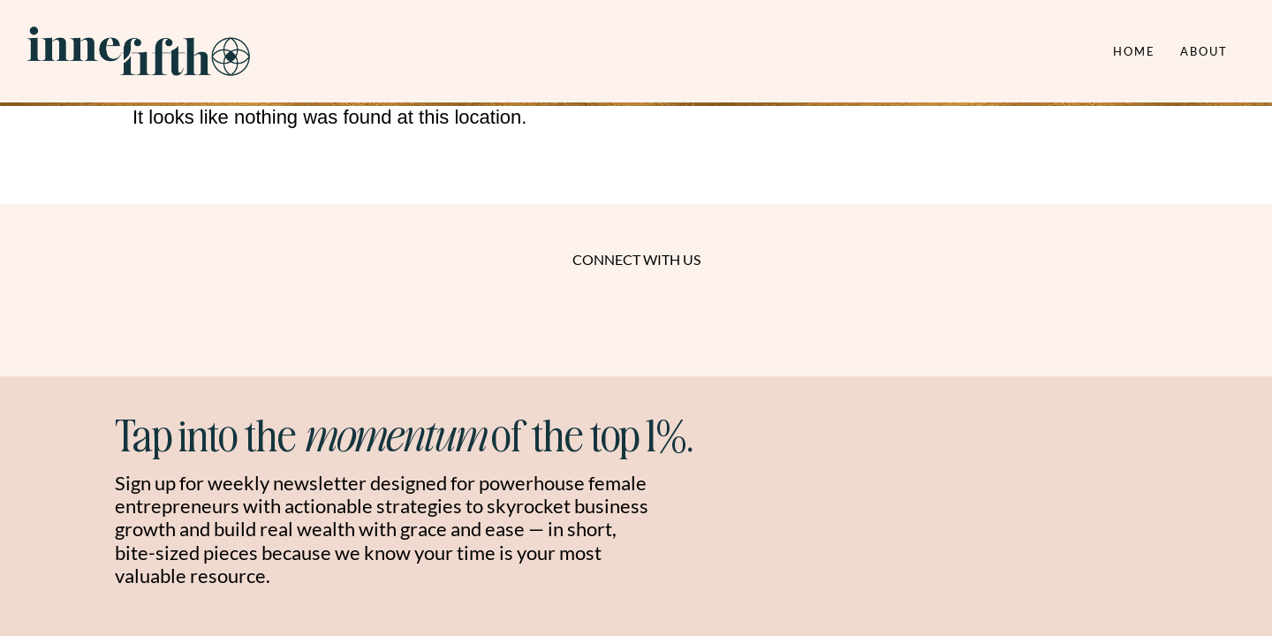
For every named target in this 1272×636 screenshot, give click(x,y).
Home (1134, 51)
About (1204, 51)
